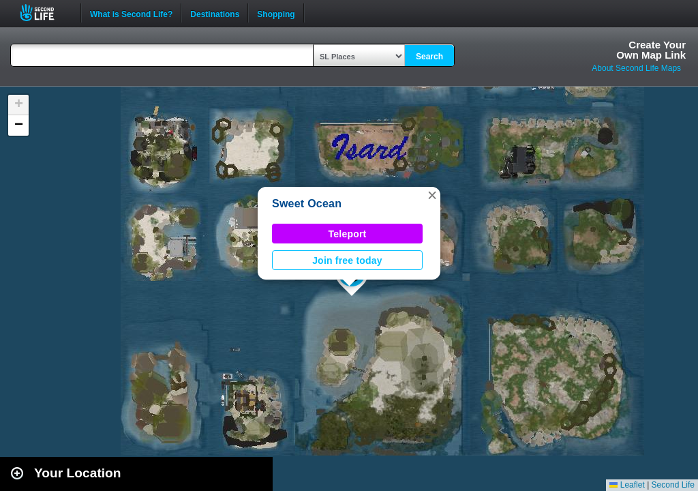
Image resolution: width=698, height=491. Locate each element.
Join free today (347, 260)
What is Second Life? (131, 13)
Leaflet (626, 485)
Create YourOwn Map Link (651, 50)
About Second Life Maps (636, 68)
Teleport (348, 233)
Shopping (275, 13)
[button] (432, 195)
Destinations (214, 13)
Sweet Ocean (307, 203)
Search (429, 56)
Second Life (44, 12)
